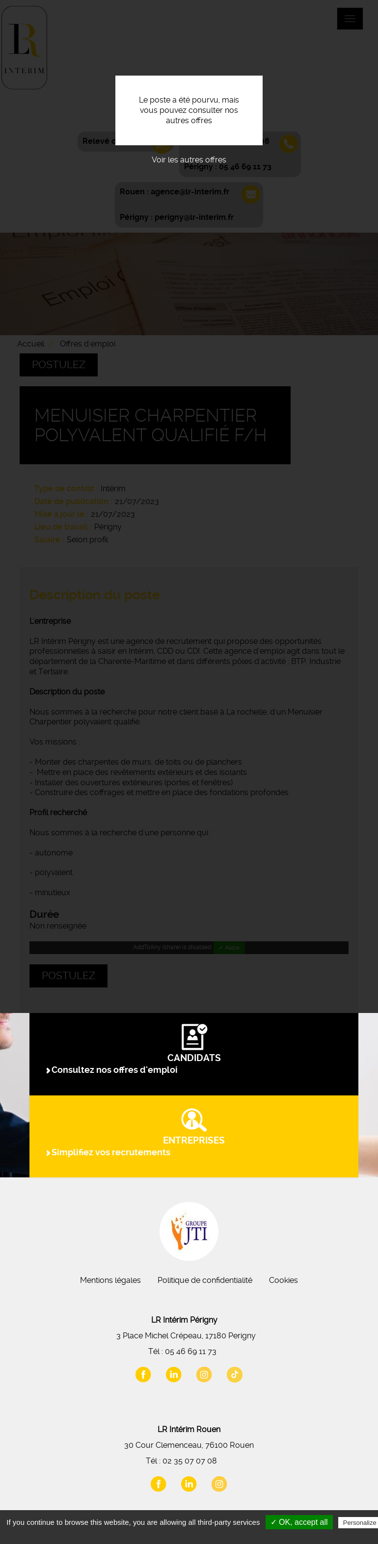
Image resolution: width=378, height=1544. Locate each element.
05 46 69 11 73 (190, 1351)
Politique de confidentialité (205, 1280)
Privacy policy (194, 1535)
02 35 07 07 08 (189, 1460)
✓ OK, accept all (299, 1522)
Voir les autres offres (189, 159)
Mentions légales (110, 1280)
